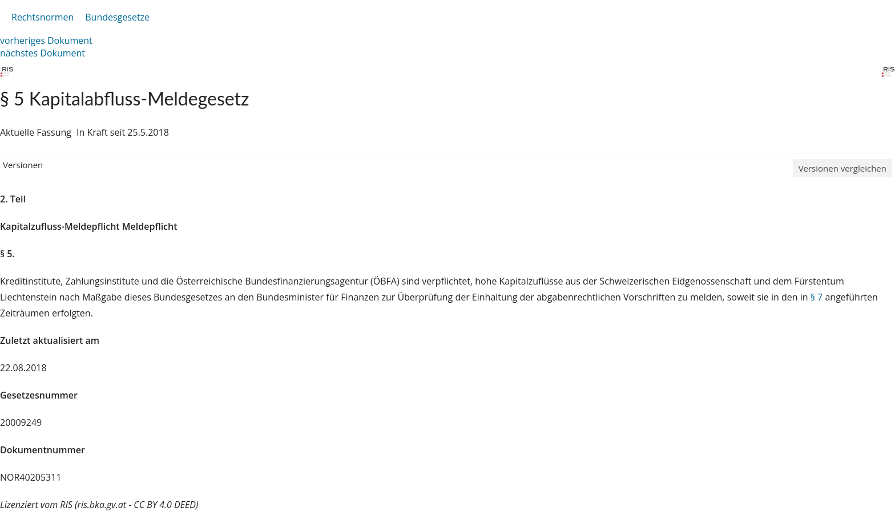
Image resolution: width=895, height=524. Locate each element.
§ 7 (817, 297)
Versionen (23, 164)
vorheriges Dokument (46, 40)
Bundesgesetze (117, 17)
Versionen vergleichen (842, 168)
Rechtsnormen (42, 17)
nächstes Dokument (42, 53)
